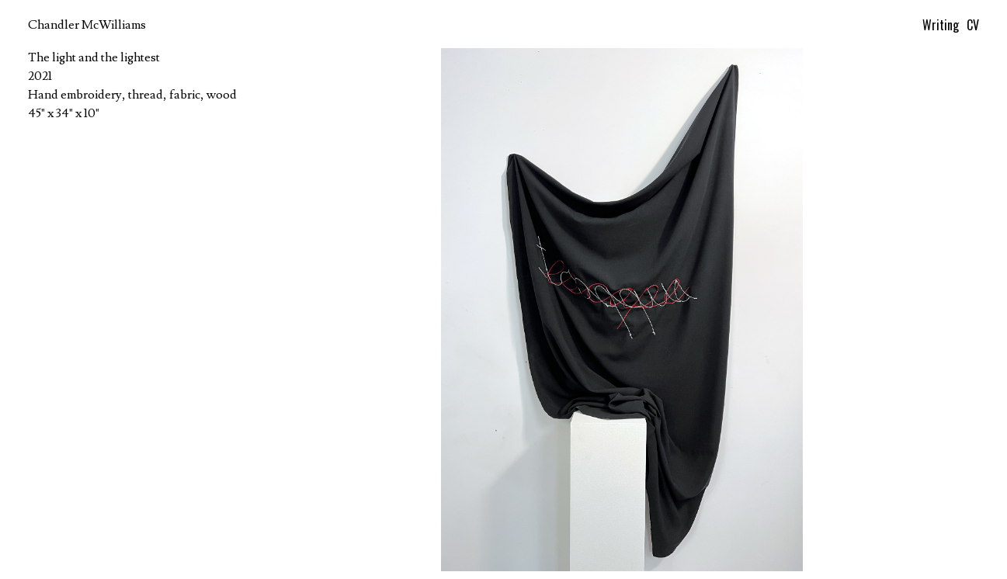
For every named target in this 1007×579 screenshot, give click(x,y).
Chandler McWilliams (87, 25)
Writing (940, 25)
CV (973, 25)
